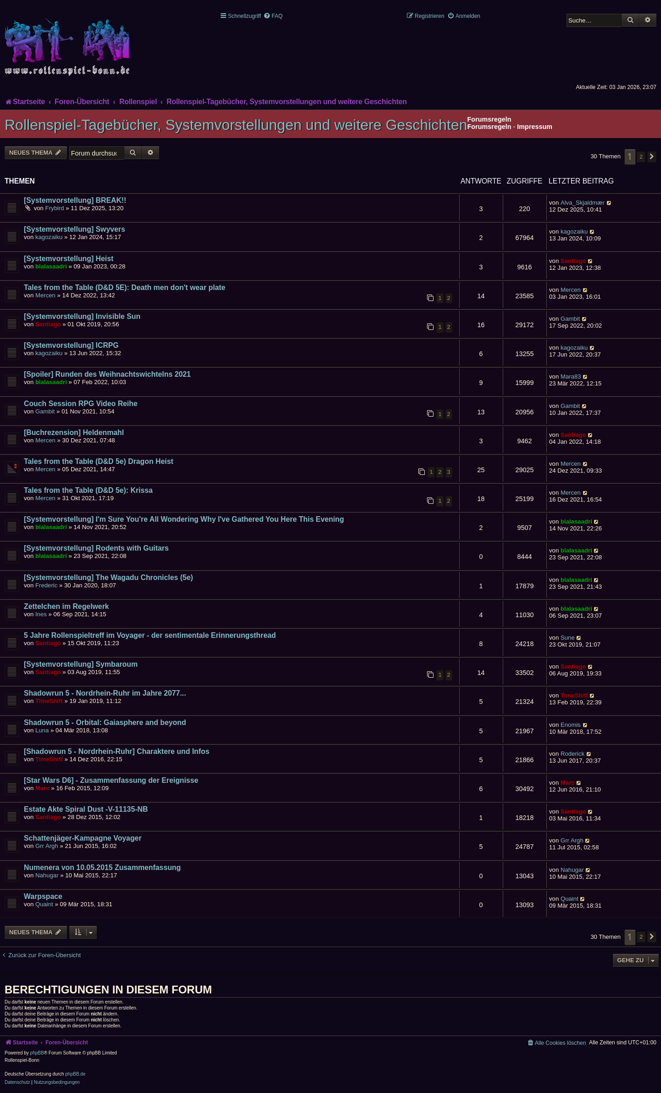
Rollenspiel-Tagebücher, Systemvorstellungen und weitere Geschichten (236, 125)
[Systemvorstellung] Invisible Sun (82, 316)
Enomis (571, 724)
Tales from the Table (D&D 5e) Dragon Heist (98, 461)
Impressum (534, 126)
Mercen (45, 295)
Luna (42, 730)
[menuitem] (273, 16)
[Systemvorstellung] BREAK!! (75, 200)
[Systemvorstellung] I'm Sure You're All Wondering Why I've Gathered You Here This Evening (184, 519)
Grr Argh (46, 845)
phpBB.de (75, 1073)
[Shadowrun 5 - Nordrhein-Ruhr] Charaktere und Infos (117, 751)
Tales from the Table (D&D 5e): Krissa (88, 490)
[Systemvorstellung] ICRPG (71, 345)
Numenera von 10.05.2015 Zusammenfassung (102, 867)
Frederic (46, 585)
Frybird (54, 208)
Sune (568, 637)
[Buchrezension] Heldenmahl (74, 432)
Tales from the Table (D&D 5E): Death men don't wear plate (124, 287)
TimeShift (49, 700)
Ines (41, 614)
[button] (651, 156)
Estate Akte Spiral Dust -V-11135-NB (86, 809)
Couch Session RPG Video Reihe (81, 403)
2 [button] (641, 156)
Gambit (570, 318)
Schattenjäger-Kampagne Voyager (83, 838)
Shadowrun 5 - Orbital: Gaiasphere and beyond (105, 722)
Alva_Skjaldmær (583, 202)
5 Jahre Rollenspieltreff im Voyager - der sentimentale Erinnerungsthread (150, 635)
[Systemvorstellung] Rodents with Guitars (96, 548)
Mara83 (571, 376)
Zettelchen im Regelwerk (66, 606)
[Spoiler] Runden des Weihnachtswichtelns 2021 (107, 374)
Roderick (572, 753)
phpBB (37, 1052)
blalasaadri (51, 266)
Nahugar (47, 875)
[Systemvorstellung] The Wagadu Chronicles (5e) (108, 577)
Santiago (573, 260)
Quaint (44, 904)
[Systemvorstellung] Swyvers (74, 229)
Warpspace (43, 896)
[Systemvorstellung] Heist (68, 258)
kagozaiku (48, 237)
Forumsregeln (489, 126)
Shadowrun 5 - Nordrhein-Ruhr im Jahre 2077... (105, 693)
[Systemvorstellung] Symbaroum (81, 664)
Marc (42, 788)
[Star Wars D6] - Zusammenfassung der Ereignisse (111, 780)
